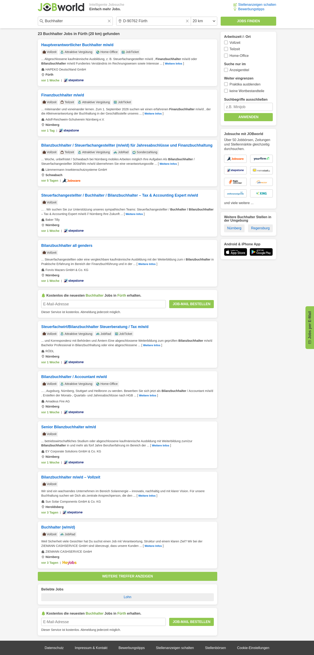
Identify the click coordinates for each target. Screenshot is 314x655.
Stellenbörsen (215, 648)
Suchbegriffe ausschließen (246, 99)
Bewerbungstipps (251, 9)
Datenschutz (54, 648)
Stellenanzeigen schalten (257, 4)
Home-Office (239, 55)
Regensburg (260, 228)
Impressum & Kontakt (91, 648)
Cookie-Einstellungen (253, 648)
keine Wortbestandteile (247, 91)
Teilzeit (235, 49)
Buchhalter (53, 34)
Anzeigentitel (239, 70)
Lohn (127, 597)
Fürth (83, 34)
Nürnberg (234, 228)
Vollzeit (235, 42)
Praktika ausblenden (245, 84)
